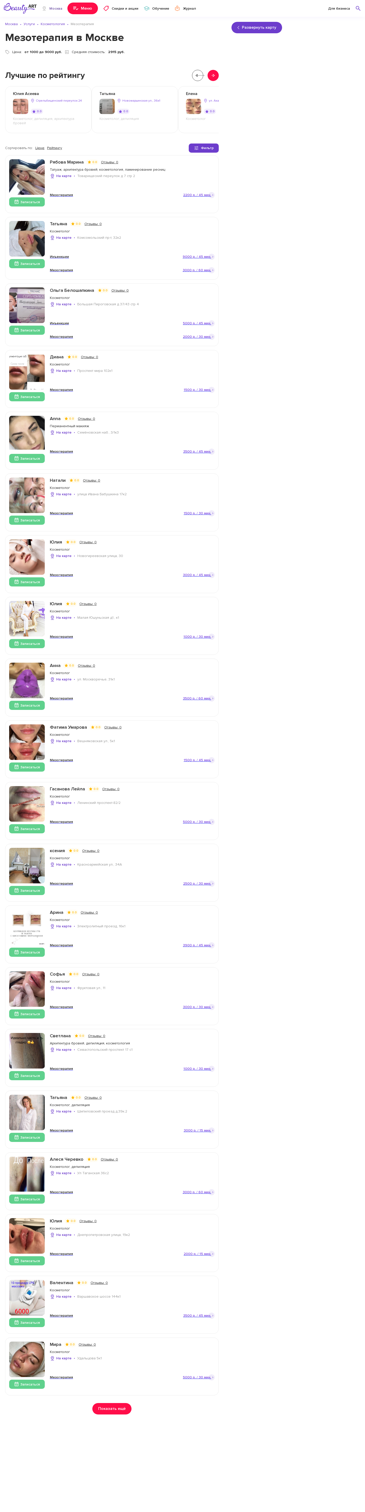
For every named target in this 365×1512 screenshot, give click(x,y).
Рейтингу (54, 148)
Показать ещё (112, 1408)
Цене (40, 148)
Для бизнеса (339, 8)
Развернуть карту (256, 27)
